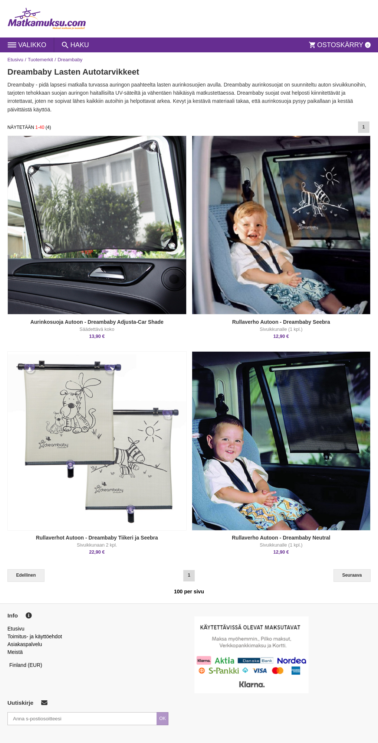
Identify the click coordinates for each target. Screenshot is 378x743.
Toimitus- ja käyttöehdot (34, 636)
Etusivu (15, 59)
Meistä (15, 652)
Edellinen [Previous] (26, 575)
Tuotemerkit (40, 59)
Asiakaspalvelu (24, 644)
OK (162, 718)
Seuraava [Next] (352, 575)
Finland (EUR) (25, 665)
